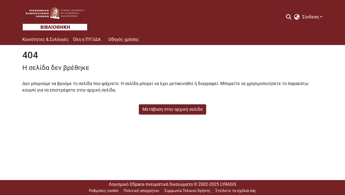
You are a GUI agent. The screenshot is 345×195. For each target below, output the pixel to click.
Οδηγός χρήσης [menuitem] (123, 39)
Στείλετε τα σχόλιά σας (235, 190)
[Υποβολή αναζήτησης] (288, 17)
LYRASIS (228, 184)
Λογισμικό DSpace (126, 184)
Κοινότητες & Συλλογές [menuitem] (45, 39)
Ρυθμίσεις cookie (104, 190)
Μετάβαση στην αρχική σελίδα (172, 109)
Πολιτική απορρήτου (141, 190)
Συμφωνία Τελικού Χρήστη (187, 190)
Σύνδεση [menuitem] (310, 17)
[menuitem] (297, 17)
